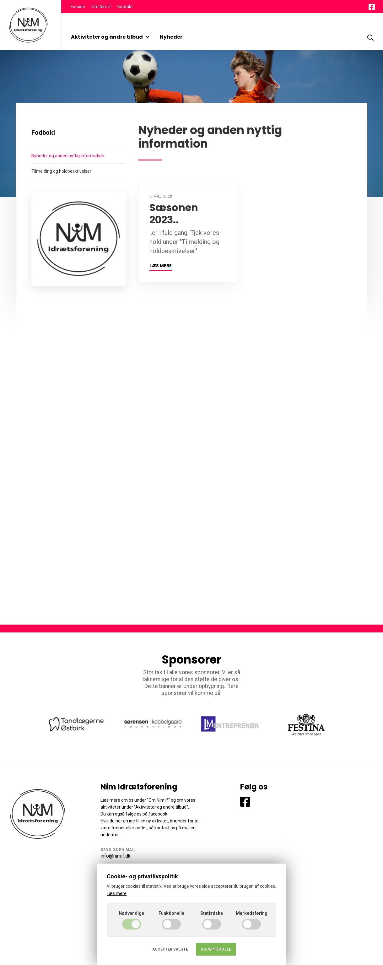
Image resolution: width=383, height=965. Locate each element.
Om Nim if (101, 6)
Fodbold (43, 132)
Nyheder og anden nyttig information (67, 155)
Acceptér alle (216, 949)
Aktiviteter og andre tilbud (110, 37)
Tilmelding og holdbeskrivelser (61, 171)
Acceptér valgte (170, 949)
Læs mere (160, 266)
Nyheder (171, 37)
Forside (78, 6)
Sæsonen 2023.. (173, 213)
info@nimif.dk (115, 856)
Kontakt (125, 6)
